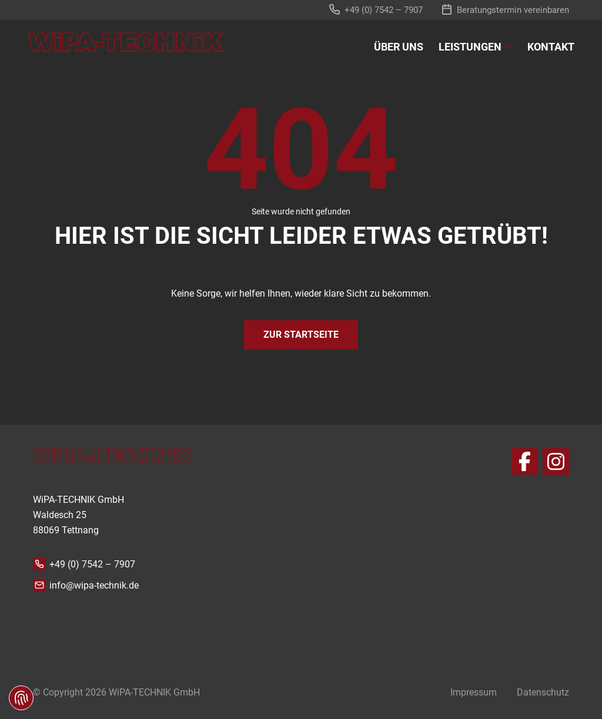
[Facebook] (524, 461)
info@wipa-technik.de (94, 585)
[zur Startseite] (126, 41)
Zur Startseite (301, 334)
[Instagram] (556, 461)
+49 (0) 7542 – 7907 (92, 564)
